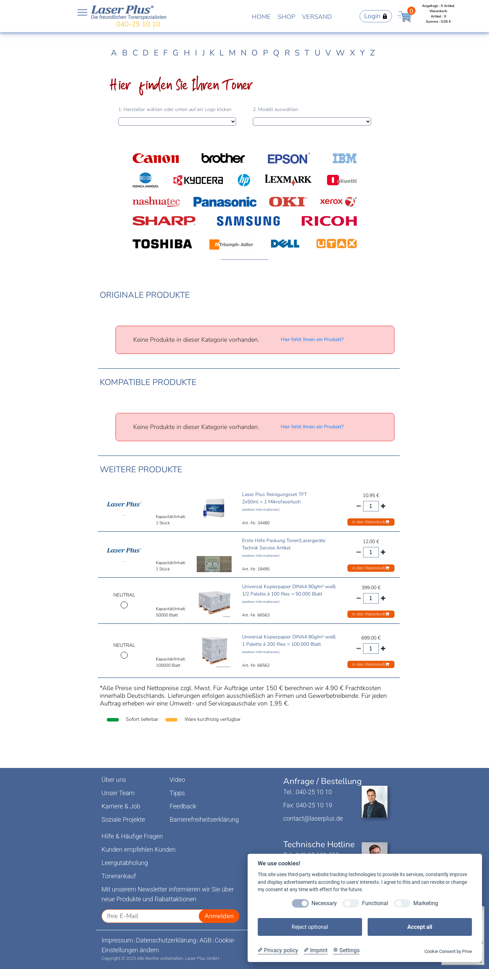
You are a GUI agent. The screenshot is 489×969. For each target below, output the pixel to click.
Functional (375, 903)
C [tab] (135, 52)
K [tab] (212, 52)
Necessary (324, 903)
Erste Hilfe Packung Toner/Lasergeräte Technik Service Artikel (283, 547)
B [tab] (125, 52)
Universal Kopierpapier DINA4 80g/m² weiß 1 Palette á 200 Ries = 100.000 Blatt (289, 644)
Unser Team (118, 793)
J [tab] (203, 52)
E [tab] (156, 52)
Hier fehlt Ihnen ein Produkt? (312, 339)
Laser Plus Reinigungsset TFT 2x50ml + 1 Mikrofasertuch (274, 501)
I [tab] (196, 52)
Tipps (177, 793)
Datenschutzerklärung (166, 940)
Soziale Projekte (123, 819)
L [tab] (221, 52)
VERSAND (317, 17)
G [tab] (176, 52)
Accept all (419, 927)
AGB (206, 940)
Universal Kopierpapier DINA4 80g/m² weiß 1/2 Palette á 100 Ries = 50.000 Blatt (289, 593)
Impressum (117, 940)
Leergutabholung (124, 862)
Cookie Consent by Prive (448, 951)
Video (177, 779)
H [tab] (187, 52)
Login (376, 16)
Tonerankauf (118, 876)
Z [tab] (372, 52)
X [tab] (352, 52)
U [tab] (318, 52)
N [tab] (244, 52)
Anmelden (219, 916)
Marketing (425, 903)
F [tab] (165, 52)
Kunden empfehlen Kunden (138, 849)
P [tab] (265, 52)
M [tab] (232, 52)
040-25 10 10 (138, 24)
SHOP (286, 17)
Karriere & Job (120, 806)
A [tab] (114, 52)
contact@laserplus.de (313, 818)
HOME (261, 17)
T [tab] (306, 52)
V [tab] (328, 52)
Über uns (113, 779)
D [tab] (146, 52)
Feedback (183, 806)
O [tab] (254, 52)
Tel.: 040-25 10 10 (307, 792)
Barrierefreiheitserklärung (204, 819)
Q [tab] (276, 52)
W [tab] (340, 52)
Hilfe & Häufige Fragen (132, 836)
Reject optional (310, 927)
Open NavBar (82, 12)
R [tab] (287, 52)
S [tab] (297, 52)
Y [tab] (362, 52)
